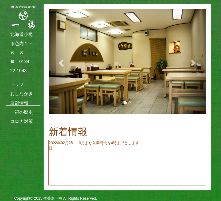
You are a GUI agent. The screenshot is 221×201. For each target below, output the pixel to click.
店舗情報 (19, 102)
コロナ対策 (21, 121)
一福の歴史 (21, 112)
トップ (17, 84)
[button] (60, 61)
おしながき (21, 93)
